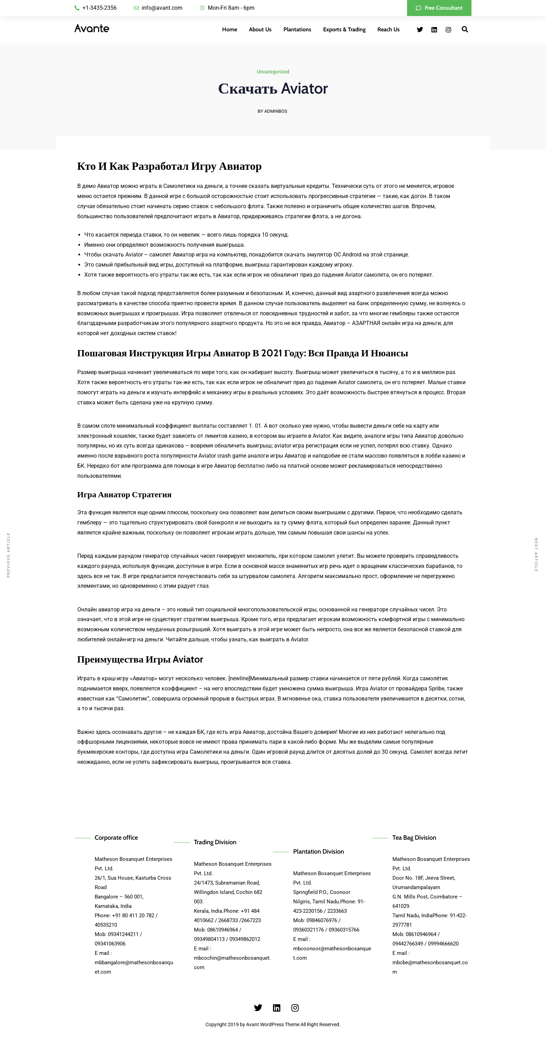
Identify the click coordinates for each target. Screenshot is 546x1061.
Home (229, 29)
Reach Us (388, 29)
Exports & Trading (344, 29)
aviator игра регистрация (306, 445)
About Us (260, 29)
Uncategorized (273, 72)
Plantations (297, 29)
